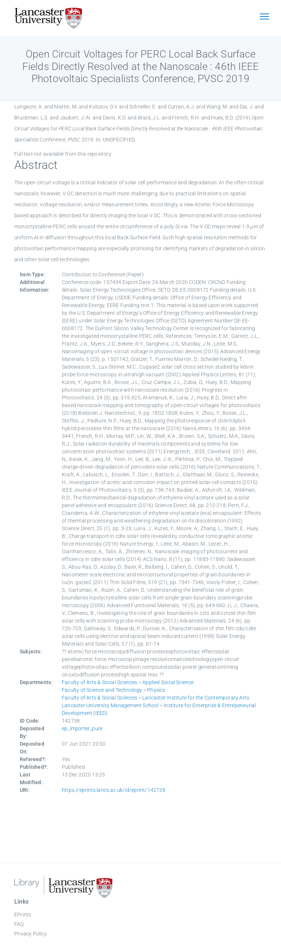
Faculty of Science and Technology (102, 690)
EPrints (22, 915)
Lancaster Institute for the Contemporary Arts (195, 698)
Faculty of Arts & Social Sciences (100, 682)
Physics (156, 690)
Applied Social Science (168, 682)
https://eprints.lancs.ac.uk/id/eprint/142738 (113, 790)
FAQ (19, 924)
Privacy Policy (30, 934)
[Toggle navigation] (264, 17)
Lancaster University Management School (110, 705)
